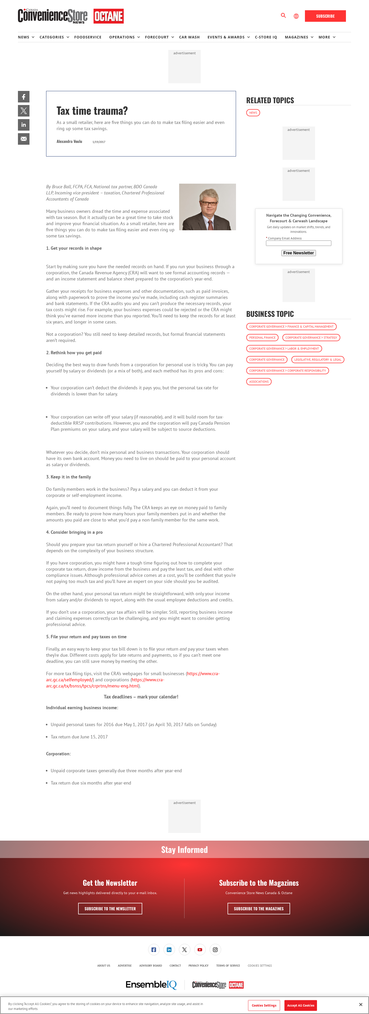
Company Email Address (284, 238)
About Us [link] (103, 965)
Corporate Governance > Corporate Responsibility (287, 370)
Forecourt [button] (157, 37)
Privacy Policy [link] (199, 965)
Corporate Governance (266, 359)
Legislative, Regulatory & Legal (317, 359)
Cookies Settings (260, 965)
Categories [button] (51, 37)
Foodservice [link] (88, 37)
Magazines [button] (296, 37)
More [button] (324, 37)
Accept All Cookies (300, 1005)
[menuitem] (28, 37)
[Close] (360, 1004)
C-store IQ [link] (266, 37)
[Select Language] (297, 16)
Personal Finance (262, 337)
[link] (23, 96)
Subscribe (325, 16)
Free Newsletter (298, 253)
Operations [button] (122, 37)
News (253, 112)
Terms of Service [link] (228, 965)
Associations (259, 381)
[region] (184, 1005)
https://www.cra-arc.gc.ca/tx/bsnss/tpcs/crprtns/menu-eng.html (105, 683)
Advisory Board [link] (150, 965)
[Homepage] (71, 16)
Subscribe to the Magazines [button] (259, 908)
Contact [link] (175, 965)
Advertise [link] (125, 965)
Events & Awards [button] (226, 37)
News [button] (23, 37)
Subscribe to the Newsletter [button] (110, 908)
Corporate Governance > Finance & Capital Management (291, 326)
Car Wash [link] (189, 37)
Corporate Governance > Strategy (311, 337)
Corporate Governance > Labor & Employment (284, 348)
